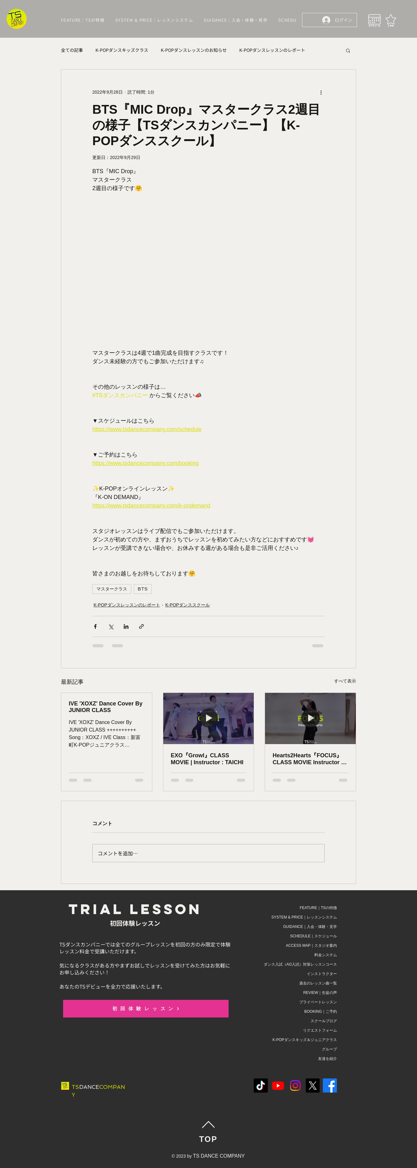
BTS (143, 588)
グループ (329, 1049)
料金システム (325, 955)
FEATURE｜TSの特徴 (318, 908)
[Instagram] (295, 1085)
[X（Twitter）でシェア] (111, 626)
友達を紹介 (327, 1058)
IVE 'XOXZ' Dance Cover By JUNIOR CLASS (106, 706)
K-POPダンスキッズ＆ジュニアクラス (305, 1040)
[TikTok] (261, 1085)
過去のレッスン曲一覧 (318, 983)
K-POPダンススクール (187, 604)
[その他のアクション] (321, 92)
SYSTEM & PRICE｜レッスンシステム (304, 917)
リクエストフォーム (320, 1030)
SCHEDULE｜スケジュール (313, 936)
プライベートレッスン (318, 1002)
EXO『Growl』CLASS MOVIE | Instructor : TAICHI (207, 758)
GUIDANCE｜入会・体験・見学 (310, 926)
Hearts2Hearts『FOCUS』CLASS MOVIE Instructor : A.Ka (308, 759)
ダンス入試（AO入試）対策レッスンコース (300, 964)
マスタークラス (111, 588)
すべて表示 (345, 680)
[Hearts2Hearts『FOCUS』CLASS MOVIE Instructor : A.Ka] (310, 718)
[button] (348, 50)
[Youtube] (278, 1085)
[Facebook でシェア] (95, 626)
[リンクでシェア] (141, 626)
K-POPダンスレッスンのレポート (272, 50)
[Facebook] (330, 1085)
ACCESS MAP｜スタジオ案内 (311, 945)
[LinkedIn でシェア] (126, 626)
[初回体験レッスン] (146, 1008)
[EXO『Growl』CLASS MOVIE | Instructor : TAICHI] (208, 718)
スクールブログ (324, 1021)
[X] (313, 1085)
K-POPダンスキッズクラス (121, 50)
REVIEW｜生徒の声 (320, 992)
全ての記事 (72, 50)
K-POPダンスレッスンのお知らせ (194, 50)
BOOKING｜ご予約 (320, 1011)
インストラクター (322, 974)
